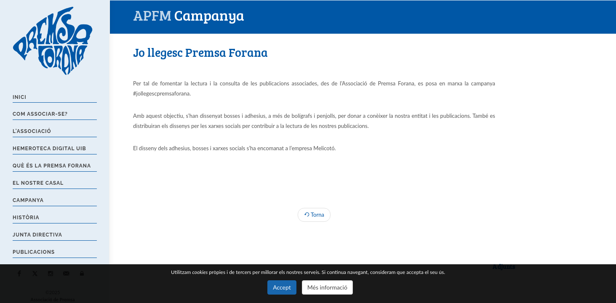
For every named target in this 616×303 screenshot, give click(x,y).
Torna (314, 214)
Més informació (327, 287)
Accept (282, 287)
